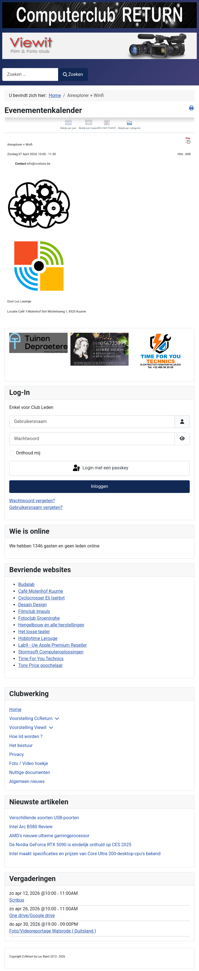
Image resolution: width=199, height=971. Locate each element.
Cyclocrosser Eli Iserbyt (41, 598)
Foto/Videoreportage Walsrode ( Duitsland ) (52, 931)
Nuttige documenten (29, 772)
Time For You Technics (41, 658)
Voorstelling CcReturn (30, 718)
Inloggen (99, 486)
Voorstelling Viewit (28, 727)
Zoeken (73, 74)
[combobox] (30, 74)
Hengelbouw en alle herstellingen (51, 625)
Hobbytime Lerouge (37, 638)
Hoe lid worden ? (25, 736)
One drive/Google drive (32, 915)
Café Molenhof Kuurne (40, 591)
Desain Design (32, 604)
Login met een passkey (100, 468)
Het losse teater (34, 631)
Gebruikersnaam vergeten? (36, 507)
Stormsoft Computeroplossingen (50, 652)
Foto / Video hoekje (28, 763)
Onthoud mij (28, 453)
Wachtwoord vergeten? (32, 500)
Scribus (16, 900)
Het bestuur (21, 745)
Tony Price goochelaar (40, 665)
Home (15, 709)
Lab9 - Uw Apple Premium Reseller (52, 645)
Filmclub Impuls (34, 611)
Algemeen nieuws (27, 781)
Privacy (16, 754)
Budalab (26, 584)
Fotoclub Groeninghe (39, 618)
